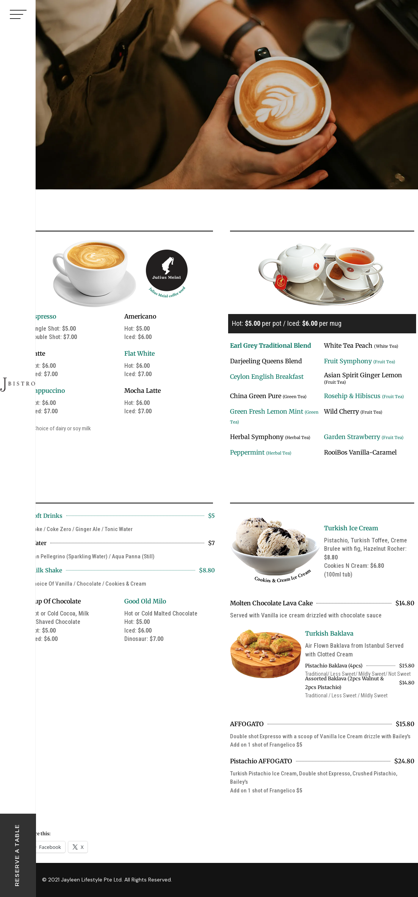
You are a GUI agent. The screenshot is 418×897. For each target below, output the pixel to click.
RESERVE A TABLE (17, 855)
